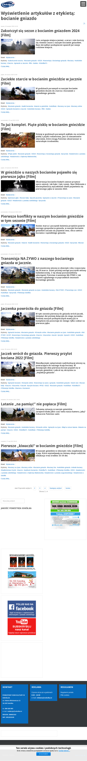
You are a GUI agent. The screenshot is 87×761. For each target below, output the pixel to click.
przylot (60, 335)
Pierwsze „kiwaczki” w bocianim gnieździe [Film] (42, 446)
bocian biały (25, 198)
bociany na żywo (64, 106)
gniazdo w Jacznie (21, 63)
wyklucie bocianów (31, 470)
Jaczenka (16, 385)
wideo (36, 63)
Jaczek (23, 385)
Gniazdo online (41, 332)
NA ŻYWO (60, 290)
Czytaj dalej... (5, 66)
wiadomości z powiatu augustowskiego (58, 473)
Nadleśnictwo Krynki (9, 470)
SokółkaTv (43, 63)
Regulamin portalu (67, 692)
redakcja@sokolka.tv (14, 711)
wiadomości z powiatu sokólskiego (25, 200)
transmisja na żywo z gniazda (45, 383)
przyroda (65, 154)
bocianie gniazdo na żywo (31, 290)
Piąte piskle (13, 154)
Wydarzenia (10, 57)
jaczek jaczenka (36, 198)
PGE (42, 385)
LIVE (9, 335)
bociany (71, 61)
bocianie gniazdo (31, 61)
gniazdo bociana (14, 332)
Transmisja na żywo (65, 198)
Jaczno (10, 63)
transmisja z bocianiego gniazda (55, 61)
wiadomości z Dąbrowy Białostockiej (23, 156)
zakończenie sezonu (16, 61)
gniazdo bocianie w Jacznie (16, 109)
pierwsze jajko (14, 198)
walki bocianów (27, 106)
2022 (73, 335)
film (31, 63)
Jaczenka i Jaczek (50, 335)
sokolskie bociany (34, 109)
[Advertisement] (22, 660)
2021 (16, 430)
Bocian (81, 243)
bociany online (77, 106)
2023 (34, 154)
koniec (68, 488)
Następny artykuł (56, 488)
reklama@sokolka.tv (44, 698)
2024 (40, 61)
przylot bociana (33, 385)
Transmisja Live (71, 290)
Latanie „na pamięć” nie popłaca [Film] (34, 404)
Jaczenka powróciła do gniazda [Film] (32, 309)
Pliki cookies (65, 695)
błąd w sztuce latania (70, 427)
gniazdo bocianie (15, 383)
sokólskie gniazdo (74, 332)
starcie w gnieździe (41, 106)
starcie (24, 243)
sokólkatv (53, 106)
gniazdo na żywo (55, 427)
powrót (67, 335)
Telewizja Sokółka (24, 293)
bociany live (52, 467)
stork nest (75, 383)
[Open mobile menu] (83, 4)
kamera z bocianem (23, 388)
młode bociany (77, 467)
